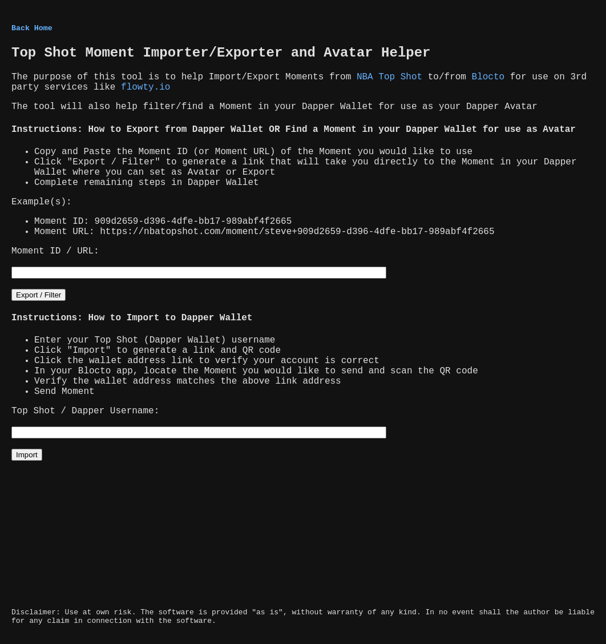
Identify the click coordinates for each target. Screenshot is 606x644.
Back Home (31, 28)
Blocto (488, 77)
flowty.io (145, 87)
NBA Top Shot (389, 77)
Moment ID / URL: (55, 251)
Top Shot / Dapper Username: (85, 411)
